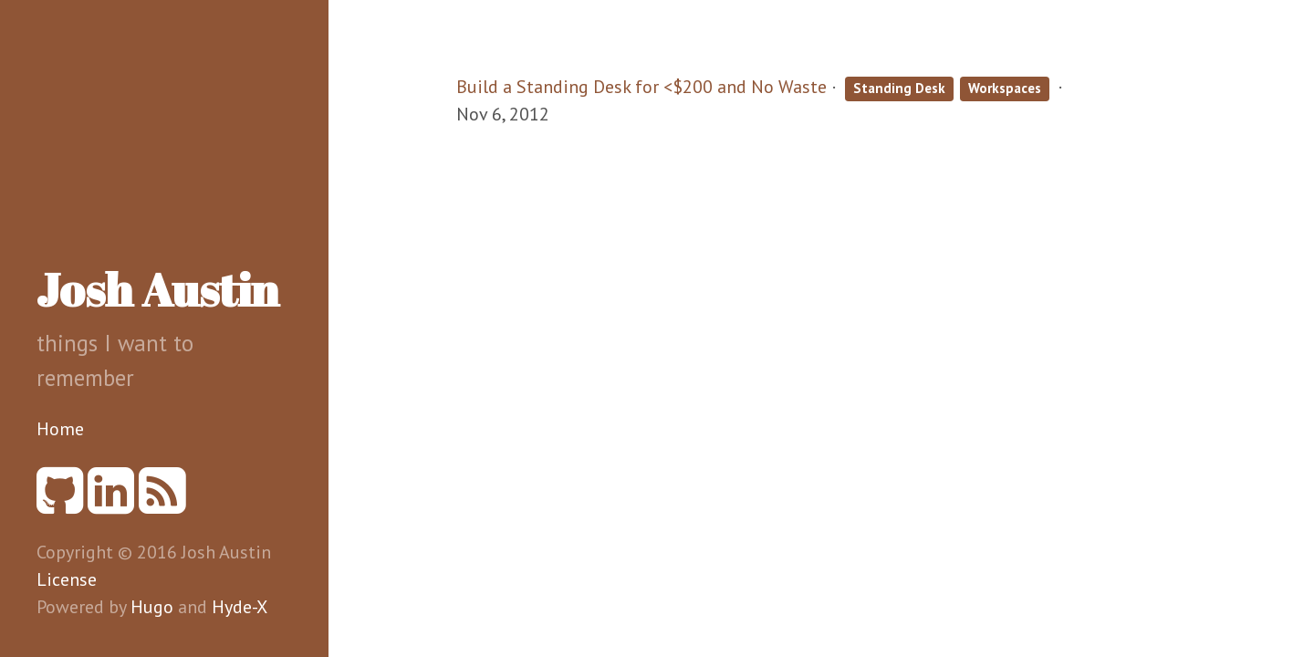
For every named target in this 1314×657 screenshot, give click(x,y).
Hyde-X (239, 607)
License (66, 579)
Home (60, 429)
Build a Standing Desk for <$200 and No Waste (641, 87)
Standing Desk (899, 88)
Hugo (151, 607)
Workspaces (1004, 88)
